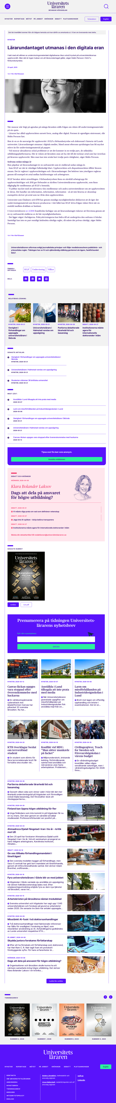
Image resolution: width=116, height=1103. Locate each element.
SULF (26, 269)
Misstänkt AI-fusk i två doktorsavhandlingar (33, 919)
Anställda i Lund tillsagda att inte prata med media (55, 689)
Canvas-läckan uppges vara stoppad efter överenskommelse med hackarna (22, 691)
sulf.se (80, 1076)
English (10, 1099)
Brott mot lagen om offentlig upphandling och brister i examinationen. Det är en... (89, 702)
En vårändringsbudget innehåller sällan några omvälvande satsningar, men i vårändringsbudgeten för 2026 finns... (90, 765)
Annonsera (12, 1082)
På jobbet (38, 19)
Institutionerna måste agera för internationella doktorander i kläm (93, 332)
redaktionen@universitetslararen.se (50, 535)
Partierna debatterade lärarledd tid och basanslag (68, 330)
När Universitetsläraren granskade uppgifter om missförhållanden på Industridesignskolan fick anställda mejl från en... (53, 702)
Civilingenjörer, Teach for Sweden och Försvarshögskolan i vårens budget (88, 752)
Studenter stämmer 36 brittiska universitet (29, 380)
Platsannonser (70, 19)
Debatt (58, 19)
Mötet (29, 19)
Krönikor (49, 19)
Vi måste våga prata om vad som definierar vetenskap (36, 511)
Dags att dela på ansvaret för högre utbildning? (35, 495)
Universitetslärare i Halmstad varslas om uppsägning (43, 330)
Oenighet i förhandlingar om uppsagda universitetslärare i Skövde (17, 333)
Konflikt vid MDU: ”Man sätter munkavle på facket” (55, 750)
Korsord (11, 1092)
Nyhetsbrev (12, 1085)
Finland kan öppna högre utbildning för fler (32, 808)
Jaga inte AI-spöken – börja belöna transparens (33, 520)
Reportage (19, 19)
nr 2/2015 (30, 211)
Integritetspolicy (15, 1095)
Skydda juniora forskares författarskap (30, 940)
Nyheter (9, 19)
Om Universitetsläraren (18, 1079)
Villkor (51, 269)
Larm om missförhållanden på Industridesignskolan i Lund (89, 691)
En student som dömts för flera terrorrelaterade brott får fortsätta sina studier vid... (22, 760)
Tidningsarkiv (13, 1089)
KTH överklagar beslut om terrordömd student (22, 750)
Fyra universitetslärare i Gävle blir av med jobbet (35, 877)
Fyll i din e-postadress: (27, 633)
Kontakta (11, 1075)
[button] (25, 278)
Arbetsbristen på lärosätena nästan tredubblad (34, 899)
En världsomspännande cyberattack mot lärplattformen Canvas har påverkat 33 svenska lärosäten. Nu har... (20, 705)
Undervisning (38, 269)
